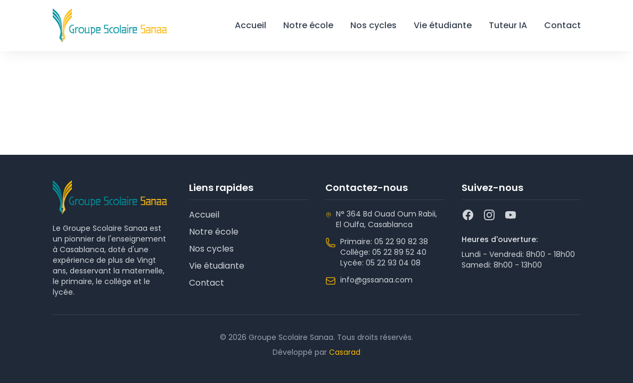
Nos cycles (373, 25)
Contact (562, 25)
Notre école (308, 25)
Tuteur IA (508, 25)
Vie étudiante (443, 25)
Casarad (344, 352)
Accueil (250, 25)
